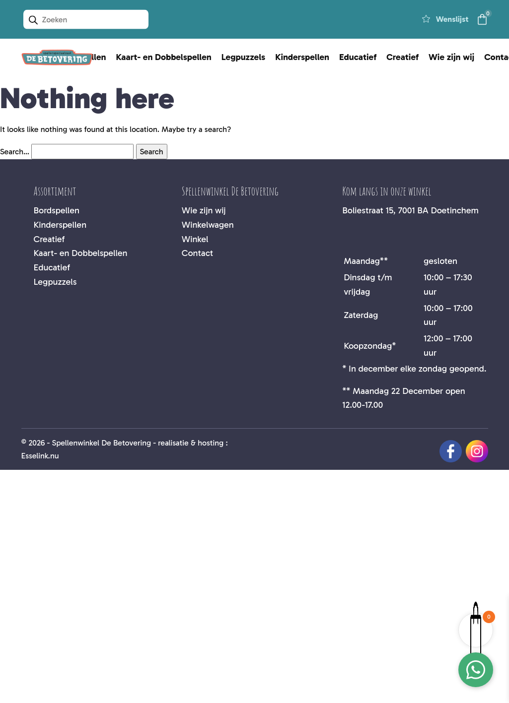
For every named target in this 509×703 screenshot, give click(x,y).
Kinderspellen (302, 57)
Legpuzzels (243, 57)
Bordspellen (56, 210)
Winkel (195, 239)
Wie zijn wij (451, 57)
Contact (197, 253)
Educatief (357, 57)
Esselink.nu (40, 455)
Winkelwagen (208, 224)
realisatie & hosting (190, 442)
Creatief (402, 57)
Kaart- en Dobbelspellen (164, 57)
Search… (14, 151)
